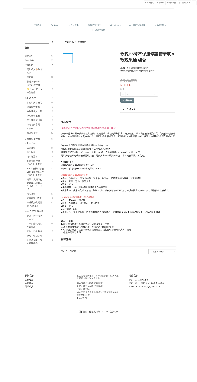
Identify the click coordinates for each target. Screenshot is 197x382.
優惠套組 (37, 25)
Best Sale (29, 60)
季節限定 (29, 65)
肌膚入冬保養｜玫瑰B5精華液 (34, 83)
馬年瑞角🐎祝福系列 (35, 71)
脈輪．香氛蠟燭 (34, 231)
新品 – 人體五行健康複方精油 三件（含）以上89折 (35, 184)
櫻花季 (30, 77)
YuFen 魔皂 (74, 25)
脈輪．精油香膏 (34, 235)
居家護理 (31, 148)
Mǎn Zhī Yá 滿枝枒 (138, 25)
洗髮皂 (30, 129)
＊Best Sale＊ (55, 25)
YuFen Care (115, 25)
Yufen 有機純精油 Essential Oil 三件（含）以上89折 (35, 171)
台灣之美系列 (33, 124)
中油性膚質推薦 (34, 120)
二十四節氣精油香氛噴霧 (34, 225)
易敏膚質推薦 (33, 107)
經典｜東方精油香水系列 (34, 217)
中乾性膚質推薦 (34, 111)
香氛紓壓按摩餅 (95, 25)
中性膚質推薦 (33, 116)
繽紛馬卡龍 (32, 133)
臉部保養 (31, 152)
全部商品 (69, 42)
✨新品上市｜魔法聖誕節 (35, 91)
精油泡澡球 (32, 156)
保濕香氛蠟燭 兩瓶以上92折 (35, 204)
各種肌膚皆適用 (34, 102)
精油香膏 (31, 194)
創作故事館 (160, 25)
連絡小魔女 (100, 30)
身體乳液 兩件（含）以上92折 (34, 162)
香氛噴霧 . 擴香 (34, 198)
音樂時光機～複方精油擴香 (34, 241)
